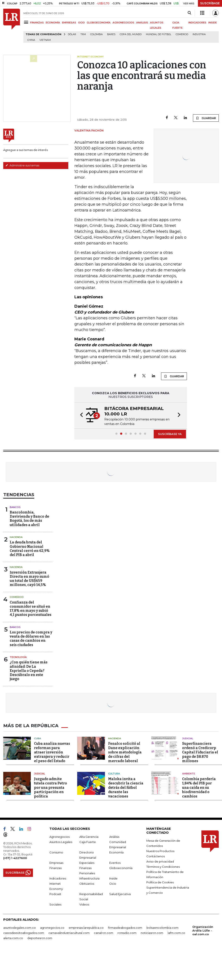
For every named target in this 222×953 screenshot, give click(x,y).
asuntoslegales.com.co (19, 927)
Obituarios (86, 883)
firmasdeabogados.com (125, 927)
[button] (80, 415)
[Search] (189, 13)
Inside (113, 878)
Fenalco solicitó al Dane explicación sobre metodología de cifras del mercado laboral (125, 752)
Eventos (115, 862)
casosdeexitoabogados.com (23, 932)
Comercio (182, 34)
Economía (116, 852)
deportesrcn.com (39, 938)
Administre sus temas (22, 165)
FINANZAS (37, 22)
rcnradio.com (127, 932)
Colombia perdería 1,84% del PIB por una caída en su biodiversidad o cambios (199, 787)
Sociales (55, 904)
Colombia (96, 34)
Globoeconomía (120, 867)
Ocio (112, 883)
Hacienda (16, 537)
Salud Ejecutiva (120, 894)
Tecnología (18, 657)
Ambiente (188, 773)
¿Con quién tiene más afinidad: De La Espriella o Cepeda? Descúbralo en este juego (28, 670)
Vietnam (45, 40)
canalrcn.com (103, 932)
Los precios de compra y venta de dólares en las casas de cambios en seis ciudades (31, 638)
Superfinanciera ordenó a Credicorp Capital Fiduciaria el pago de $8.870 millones (200, 752)
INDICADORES (197, 22)
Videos (84, 904)
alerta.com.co (13, 938)
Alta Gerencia (88, 836)
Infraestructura (89, 878)
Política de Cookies (160, 882)
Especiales (86, 862)
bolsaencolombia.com (162, 927)
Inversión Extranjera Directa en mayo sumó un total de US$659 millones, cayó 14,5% (29, 578)
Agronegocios (59, 836)
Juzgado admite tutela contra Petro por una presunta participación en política (50, 787)
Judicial (187, 738)
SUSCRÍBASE (210, 3)
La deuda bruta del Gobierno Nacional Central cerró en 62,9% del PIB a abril (30, 548)
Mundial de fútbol (158, 34)
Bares (111, 34)
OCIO (81, 22)
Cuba (37, 738)
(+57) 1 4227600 (15, 858)
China (31, 40)
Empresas (56, 862)
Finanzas (55, 867)
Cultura (114, 773)
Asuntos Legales (60, 841)
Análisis (114, 836)
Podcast (55, 894)
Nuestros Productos (160, 851)
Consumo (56, 852)
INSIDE (212, 22)
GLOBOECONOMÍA (99, 22)
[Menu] (26, 22)
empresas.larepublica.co (86, 927)
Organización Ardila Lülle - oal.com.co (202, 930)
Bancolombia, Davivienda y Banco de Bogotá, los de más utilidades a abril (29, 518)
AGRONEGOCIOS (123, 22)
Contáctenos (155, 856)
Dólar (72, 34)
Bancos (15, 507)
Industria (199, 34)
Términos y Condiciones (163, 866)
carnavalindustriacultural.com (69, 932)
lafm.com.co (176, 932)
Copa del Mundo (131, 34)
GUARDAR (206, 118)
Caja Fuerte (87, 841)
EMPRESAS (69, 22)
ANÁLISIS (142, 22)
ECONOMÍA (53, 22)
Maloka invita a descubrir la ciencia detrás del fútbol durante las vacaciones (125, 787)
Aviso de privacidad (160, 861)
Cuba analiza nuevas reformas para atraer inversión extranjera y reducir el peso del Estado (52, 752)
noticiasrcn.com (152, 932)
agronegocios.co (52, 927)
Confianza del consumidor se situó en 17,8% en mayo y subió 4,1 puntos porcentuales (30, 608)
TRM (83, 34)
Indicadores (57, 878)
